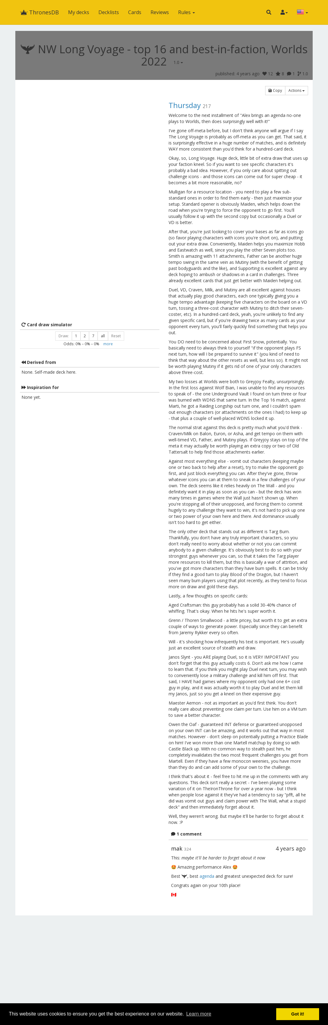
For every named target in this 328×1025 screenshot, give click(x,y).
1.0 (178, 62)
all (103, 336)
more (108, 343)
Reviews (160, 12)
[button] (269, 12)
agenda (207, 876)
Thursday (185, 105)
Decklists (108, 12)
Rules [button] (186, 12)
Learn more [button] (198, 1013)
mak (176, 848)
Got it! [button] (297, 1014)
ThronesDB (39, 12)
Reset (116, 336)
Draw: (64, 336)
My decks (78, 12)
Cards (134, 12)
